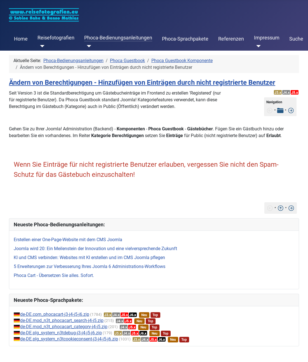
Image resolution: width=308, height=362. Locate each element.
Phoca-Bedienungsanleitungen (118, 38)
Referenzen (231, 39)
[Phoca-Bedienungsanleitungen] (87, 46)
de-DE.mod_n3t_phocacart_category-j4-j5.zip (63, 326)
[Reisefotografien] (40, 46)
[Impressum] (257, 46)
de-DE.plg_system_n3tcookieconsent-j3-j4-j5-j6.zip (69, 339)
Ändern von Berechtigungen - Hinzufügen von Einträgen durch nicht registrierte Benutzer (142, 82)
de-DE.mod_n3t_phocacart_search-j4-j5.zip (62, 320)
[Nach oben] (280, 207)
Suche (296, 39)
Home (21, 39)
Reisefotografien (55, 38)
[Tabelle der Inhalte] (280, 110)
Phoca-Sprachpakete (185, 39)
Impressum (266, 38)
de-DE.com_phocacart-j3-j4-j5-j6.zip (54, 314)
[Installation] (291, 110)
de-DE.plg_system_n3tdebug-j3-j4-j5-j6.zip (61, 332)
